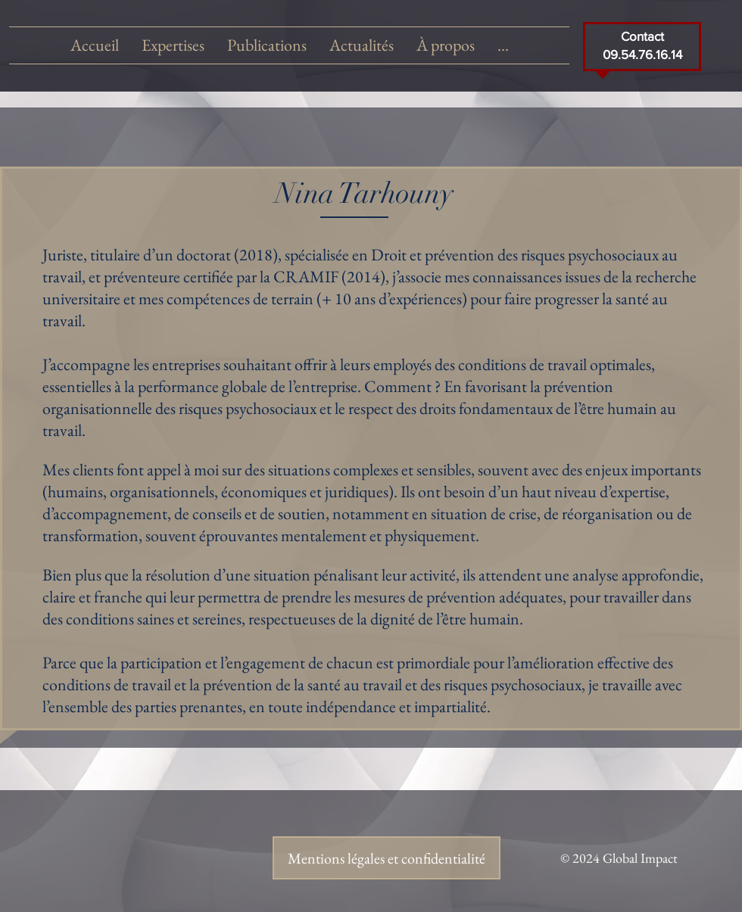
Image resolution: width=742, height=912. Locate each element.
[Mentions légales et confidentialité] (386, 857)
